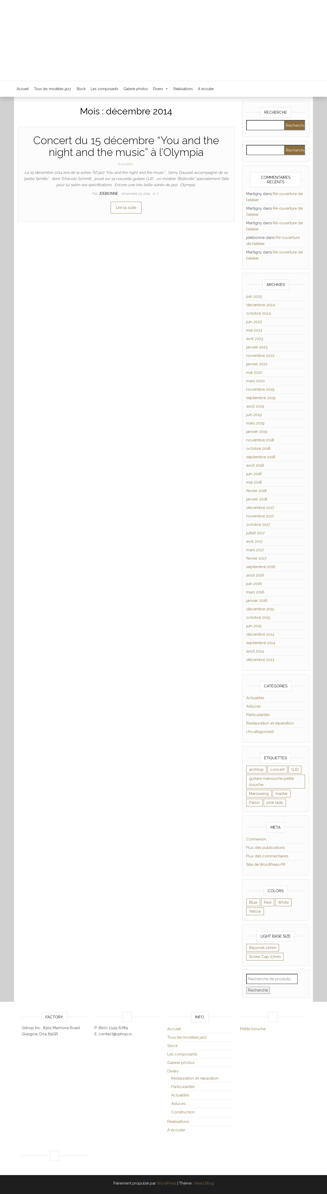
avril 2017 (254, 541)
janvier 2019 (256, 431)
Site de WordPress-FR (265, 864)
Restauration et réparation (270, 723)
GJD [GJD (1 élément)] (295, 769)
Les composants (104, 89)
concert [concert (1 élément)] (277, 769)
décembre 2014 (260, 634)
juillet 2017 (255, 533)
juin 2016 (254, 583)
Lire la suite (126, 207)
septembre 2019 (260, 398)
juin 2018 (254, 474)
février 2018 (256, 490)
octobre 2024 (258, 313)
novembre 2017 (260, 516)
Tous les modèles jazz (52, 89)
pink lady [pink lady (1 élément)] (274, 802)
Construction (183, 1112)
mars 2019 (255, 423)
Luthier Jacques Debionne (163, 37)
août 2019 (255, 406)
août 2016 (255, 575)
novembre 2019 (260, 389)
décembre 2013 (260, 659)
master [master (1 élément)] (281, 793)
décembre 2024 (260, 305)
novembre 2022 (260, 355)
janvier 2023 (256, 347)
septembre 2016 (260, 566)
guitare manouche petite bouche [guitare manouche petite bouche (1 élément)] (271, 781)
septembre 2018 (260, 457)
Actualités (125, 164)
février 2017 (256, 558)
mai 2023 (254, 330)
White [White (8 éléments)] (283, 902)
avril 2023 (254, 338)
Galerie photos (135, 89)
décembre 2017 (260, 507)
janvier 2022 (256, 364)
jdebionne (109, 193)
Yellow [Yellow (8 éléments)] (255, 911)
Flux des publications (265, 847)
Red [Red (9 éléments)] (267, 902)
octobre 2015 (258, 617)
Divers (172, 1071)
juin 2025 (254, 296)
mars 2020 (255, 381)
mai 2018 (254, 482)
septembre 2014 (260, 643)
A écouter (206, 89)
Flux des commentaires (267, 856)
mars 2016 (255, 592)
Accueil (23, 89)
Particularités (258, 714)
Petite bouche (253, 1029)
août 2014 (255, 651)
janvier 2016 (256, 600)
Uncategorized (260, 731)
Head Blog (204, 1183)
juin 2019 (254, 414)
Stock (81, 89)
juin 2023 (254, 321)
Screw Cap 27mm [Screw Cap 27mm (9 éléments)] (265, 956)
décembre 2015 (260, 609)
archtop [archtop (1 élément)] (256, 769)
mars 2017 (255, 550)
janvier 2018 (256, 499)
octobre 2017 (258, 524)
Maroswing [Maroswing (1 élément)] (259, 793)
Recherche (258, 990)
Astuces (253, 706)
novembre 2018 (260, 440)
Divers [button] (160, 89)
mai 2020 (254, 372)
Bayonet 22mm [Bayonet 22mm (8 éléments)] (262, 947)
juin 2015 (253, 626)
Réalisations (183, 89)
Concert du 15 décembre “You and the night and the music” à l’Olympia (126, 146)
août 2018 (255, 465)
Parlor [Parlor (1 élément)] (254, 802)
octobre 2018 (258, 448)
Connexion (256, 839)
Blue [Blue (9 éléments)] (253, 902)
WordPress (166, 1183)
